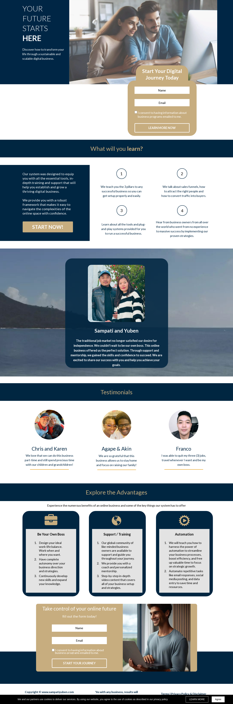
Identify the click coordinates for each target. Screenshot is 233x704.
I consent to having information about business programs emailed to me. (162, 114)
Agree (218, 699)
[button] (48, 226)
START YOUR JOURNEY (79, 663)
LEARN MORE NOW (162, 128)
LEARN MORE (197, 699)
